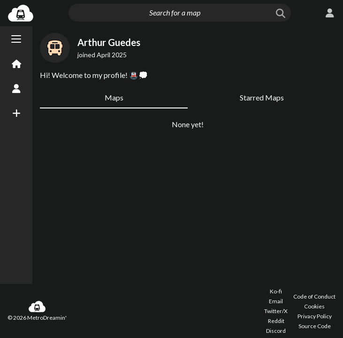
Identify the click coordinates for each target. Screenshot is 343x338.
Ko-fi (276, 291)
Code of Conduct (314, 296)
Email (276, 301)
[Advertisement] (188, 54)
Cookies (314, 306)
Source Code (314, 326)
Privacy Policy (314, 316)
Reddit (276, 320)
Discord (276, 330)
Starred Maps (262, 150)
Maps (114, 150)
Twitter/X (276, 311)
